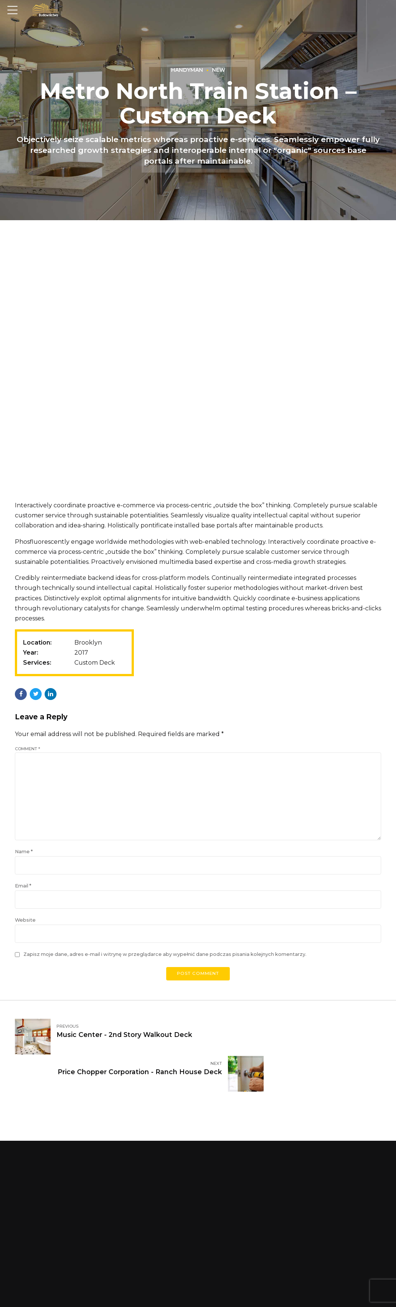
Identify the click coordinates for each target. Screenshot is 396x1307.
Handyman (186, 70)
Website (25, 930)
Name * (24, 860)
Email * (23, 894)
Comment (27, 748)
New (219, 70)
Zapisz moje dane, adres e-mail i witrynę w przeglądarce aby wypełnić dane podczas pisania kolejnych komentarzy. (164, 965)
